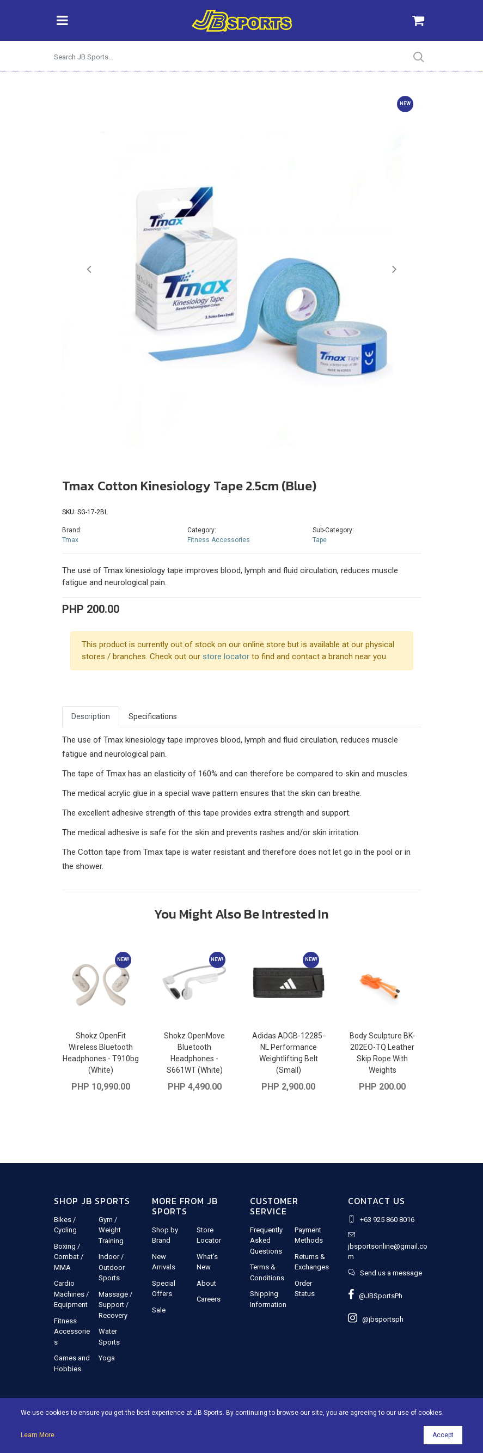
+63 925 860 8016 (387, 1219)
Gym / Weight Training (111, 1230)
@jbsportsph (375, 1319)
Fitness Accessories (218, 540)
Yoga (107, 1358)
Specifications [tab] (153, 716)
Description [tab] (90, 716)
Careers (209, 1299)
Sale (159, 1310)
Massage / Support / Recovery (115, 1305)
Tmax (70, 540)
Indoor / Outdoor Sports (112, 1267)
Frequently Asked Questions (266, 1240)
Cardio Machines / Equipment (71, 1294)
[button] (89, 269)
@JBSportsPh (375, 1296)
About (206, 1283)
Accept (443, 1435)
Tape (320, 540)
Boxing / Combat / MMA (68, 1257)
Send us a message (391, 1273)
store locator (226, 656)
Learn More (37, 1435)
